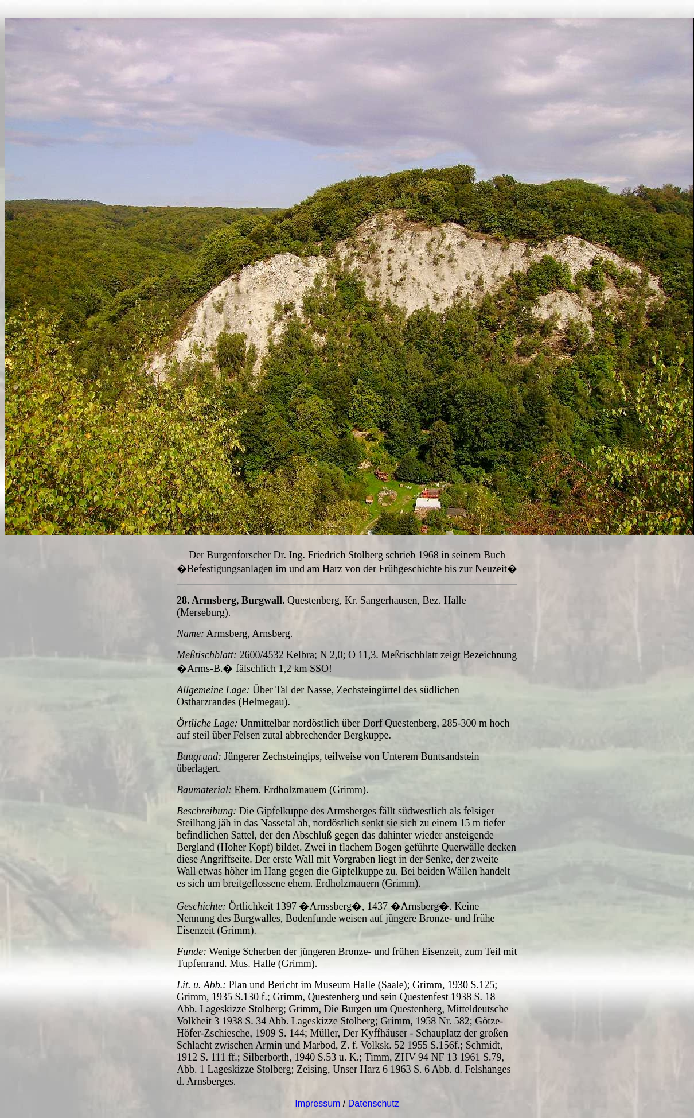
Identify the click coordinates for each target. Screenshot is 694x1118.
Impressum (317, 1103)
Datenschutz (373, 1103)
